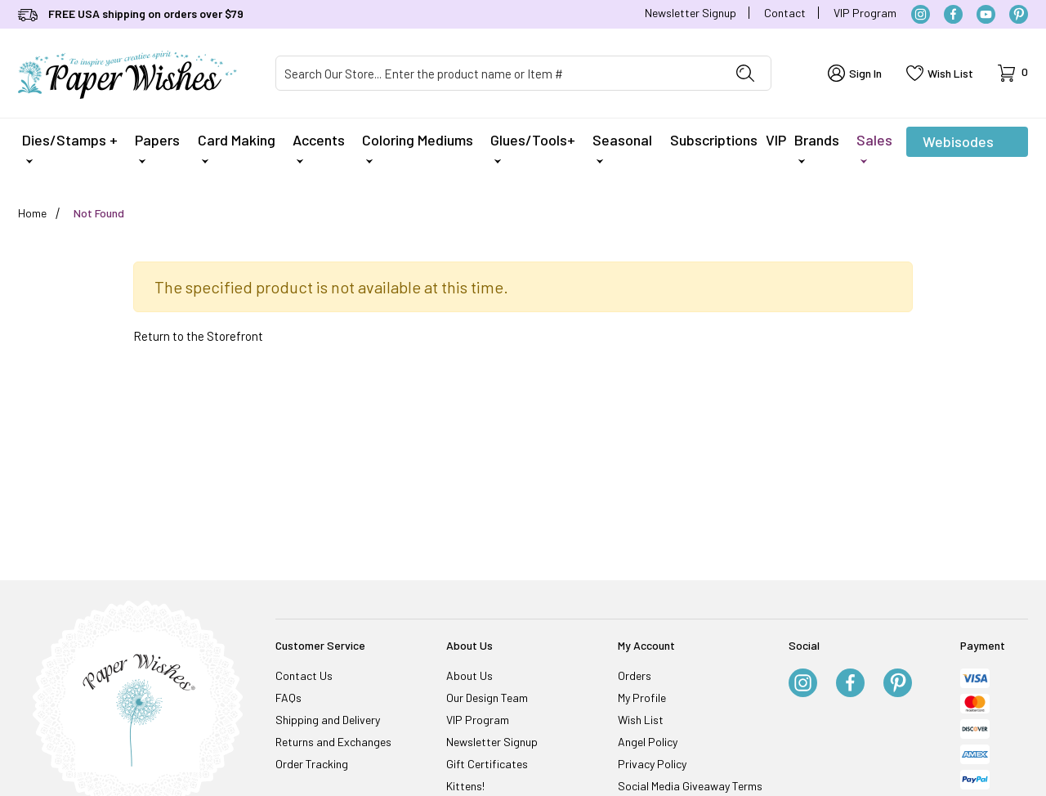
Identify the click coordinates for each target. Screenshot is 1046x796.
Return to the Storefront (198, 336)
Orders (634, 675)
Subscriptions (714, 140)
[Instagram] (920, 14)
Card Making (236, 147)
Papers (157, 147)
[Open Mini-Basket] (1013, 73)
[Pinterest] (1018, 14)
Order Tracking (311, 764)
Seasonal (622, 147)
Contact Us (304, 675)
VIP (776, 140)
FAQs (288, 697)
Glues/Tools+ (532, 147)
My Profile (642, 697)
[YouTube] (986, 14)
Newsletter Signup (690, 13)
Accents (319, 147)
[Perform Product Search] (745, 73)
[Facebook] (953, 14)
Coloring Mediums (417, 147)
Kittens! (465, 786)
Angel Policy (647, 742)
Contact (785, 13)
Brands (816, 147)
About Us (469, 675)
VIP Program (865, 13)
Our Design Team (487, 697)
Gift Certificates (487, 764)
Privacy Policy (652, 764)
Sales (874, 147)
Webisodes (958, 144)
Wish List (641, 720)
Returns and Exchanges (333, 742)
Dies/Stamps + (70, 147)
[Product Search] (498, 73)
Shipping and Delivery (327, 720)
